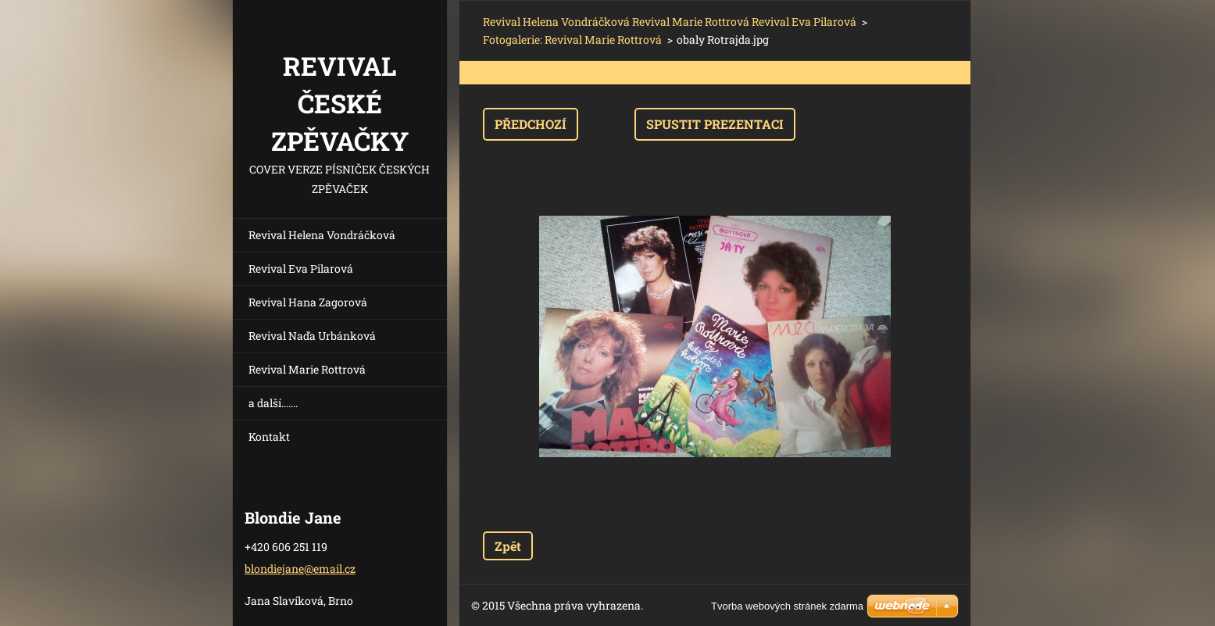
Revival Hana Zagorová (307, 302)
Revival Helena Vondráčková (321, 234)
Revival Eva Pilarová (300, 268)
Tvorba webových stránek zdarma (787, 606)
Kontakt (269, 436)
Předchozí (530, 124)
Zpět (508, 546)
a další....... (273, 402)
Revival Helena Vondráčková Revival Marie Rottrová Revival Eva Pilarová (669, 21)
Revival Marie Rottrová (307, 369)
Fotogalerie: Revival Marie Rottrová (572, 39)
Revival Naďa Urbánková (312, 335)
